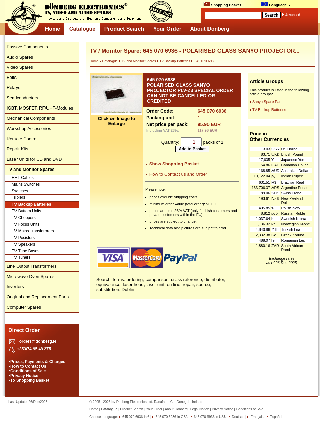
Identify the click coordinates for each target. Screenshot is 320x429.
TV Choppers (24, 217)
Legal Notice (199, 409)
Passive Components (27, 46)
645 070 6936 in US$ (209, 417)
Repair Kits (17, 148)
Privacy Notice (24, 375)
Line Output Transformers (31, 266)
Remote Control (22, 138)
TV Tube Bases (25, 251)
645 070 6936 (203, 61)
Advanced (292, 15)
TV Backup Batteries (31, 204)
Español (275, 417)
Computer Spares (24, 307)
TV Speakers (23, 244)
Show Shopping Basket (174, 163)
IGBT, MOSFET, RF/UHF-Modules (40, 108)
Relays (13, 87)
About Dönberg (209, 29)
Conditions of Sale (28, 371)
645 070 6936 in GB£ (171, 417)
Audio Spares (20, 57)
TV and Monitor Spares (137, 61)
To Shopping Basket (29, 380)
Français (256, 417)
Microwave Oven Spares (31, 276)
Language (276, 4)
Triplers (18, 197)
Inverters (15, 286)
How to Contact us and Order (178, 174)
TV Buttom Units (26, 211)
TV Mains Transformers (33, 230)
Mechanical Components (31, 118)
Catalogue (82, 29)
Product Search (124, 29)
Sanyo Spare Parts (267, 102)
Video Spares (20, 67)
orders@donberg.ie (37, 341)
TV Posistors (23, 237)
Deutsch (237, 417)
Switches (20, 191)
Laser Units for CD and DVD (34, 159)
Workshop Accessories (29, 128)
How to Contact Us (28, 366)
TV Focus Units (25, 224)
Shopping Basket (222, 4)
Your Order (167, 29)
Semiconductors (22, 97)
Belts (12, 77)
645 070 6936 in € (135, 417)
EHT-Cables (23, 177)
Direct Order (24, 330)
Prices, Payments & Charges (37, 361)
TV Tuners (21, 257)
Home (52, 29)
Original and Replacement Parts (38, 296)
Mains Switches (26, 184)
